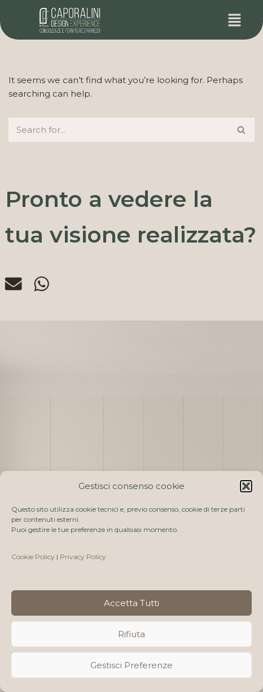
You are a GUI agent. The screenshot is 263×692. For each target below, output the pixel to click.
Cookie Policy (33, 556)
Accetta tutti (131, 603)
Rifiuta (131, 634)
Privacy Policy (83, 556)
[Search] (118, 130)
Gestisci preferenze (131, 665)
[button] (246, 486)
